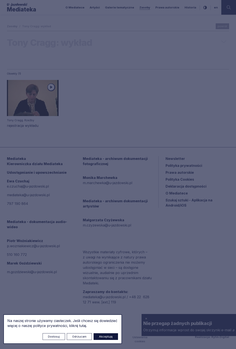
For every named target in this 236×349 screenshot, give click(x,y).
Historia (190, 7)
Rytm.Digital (220, 337)
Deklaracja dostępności (186, 186)
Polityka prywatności (184, 165)
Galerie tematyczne (119, 7)
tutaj (82, 326)
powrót (222, 26)
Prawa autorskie (167, 7)
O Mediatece (75, 7)
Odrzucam (79, 336)
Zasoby (144, 7)
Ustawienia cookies (139, 339)
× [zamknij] (146, 318)
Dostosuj (54, 336)
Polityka (180, 179)
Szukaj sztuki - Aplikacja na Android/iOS (189, 202)
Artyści (95, 7)
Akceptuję (106, 336)
